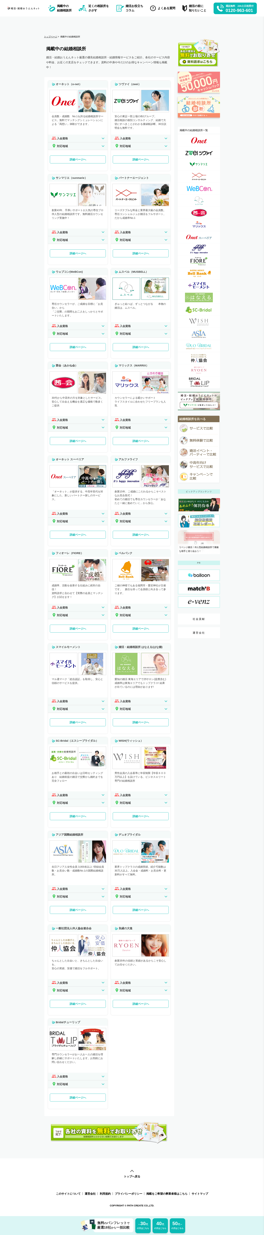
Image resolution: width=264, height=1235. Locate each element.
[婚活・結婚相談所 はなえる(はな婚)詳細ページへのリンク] (199, 298)
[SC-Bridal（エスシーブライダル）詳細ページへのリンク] (199, 310)
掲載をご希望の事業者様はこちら (167, 1193)
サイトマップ (200, 1193)
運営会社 (199, 632)
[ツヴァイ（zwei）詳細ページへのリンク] (199, 152)
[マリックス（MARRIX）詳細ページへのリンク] (199, 225)
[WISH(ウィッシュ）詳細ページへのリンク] (199, 322)
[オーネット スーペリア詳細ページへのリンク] (199, 237)
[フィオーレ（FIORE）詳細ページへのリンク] (199, 261)
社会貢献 (199, 619)
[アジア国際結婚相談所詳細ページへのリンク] (199, 334)
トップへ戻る (132, 1174)
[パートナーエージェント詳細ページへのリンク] (199, 176)
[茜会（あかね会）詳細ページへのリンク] (199, 213)
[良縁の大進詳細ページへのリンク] (199, 370)
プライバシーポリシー (128, 1193)
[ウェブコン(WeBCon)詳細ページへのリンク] (199, 189)
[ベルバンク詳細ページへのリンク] (199, 273)
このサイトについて (68, 1193)
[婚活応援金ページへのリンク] (199, 94)
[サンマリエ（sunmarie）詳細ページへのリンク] (199, 164)
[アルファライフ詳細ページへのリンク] (199, 249)
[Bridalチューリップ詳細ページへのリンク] (199, 382)
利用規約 (105, 1193)
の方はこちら (143, 1225)
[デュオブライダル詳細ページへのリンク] (199, 346)
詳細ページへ (78, 159)
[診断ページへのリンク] (199, 119)
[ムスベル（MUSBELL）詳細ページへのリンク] (199, 201)
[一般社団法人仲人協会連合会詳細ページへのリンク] (199, 358)
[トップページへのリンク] (24, 8)
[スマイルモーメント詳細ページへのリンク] (199, 285)
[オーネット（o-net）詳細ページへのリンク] (199, 140)
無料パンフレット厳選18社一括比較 (112, 1225)
